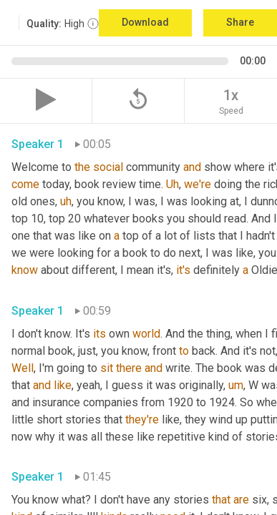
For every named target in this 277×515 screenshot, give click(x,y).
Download (145, 22)
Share (240, 22)
